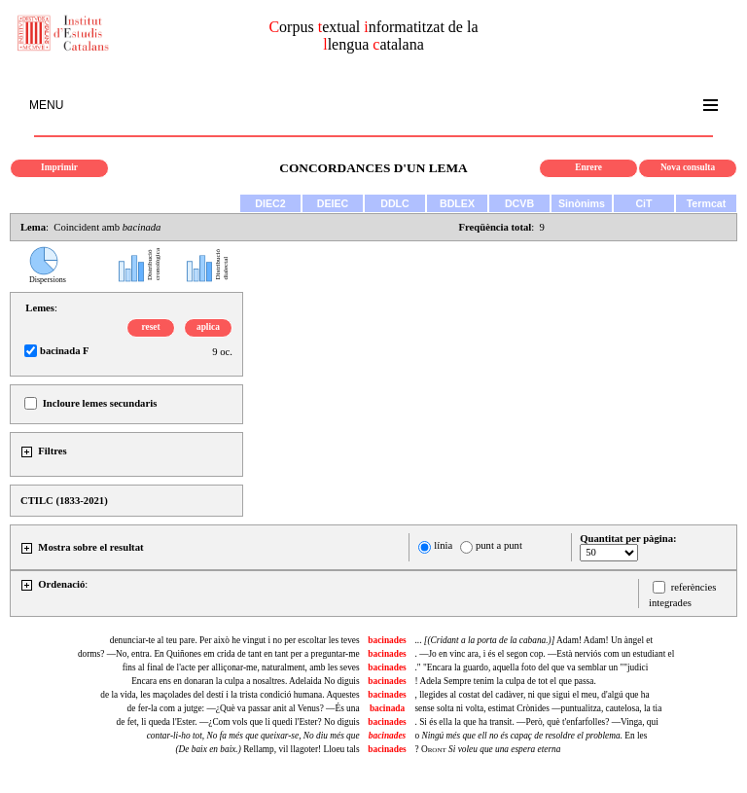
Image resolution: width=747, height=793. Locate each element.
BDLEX (457, 203)
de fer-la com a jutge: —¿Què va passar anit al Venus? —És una (243, 708)
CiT (643, 203)
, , (253, 735)
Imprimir (59, 167)
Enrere (588, 167)
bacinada (387, 708)
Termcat (707, 203)
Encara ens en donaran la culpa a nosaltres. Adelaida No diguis (245, 681)
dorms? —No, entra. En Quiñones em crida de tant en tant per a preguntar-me (219, 654)
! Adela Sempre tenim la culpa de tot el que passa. (504, 681)
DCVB (519, 203)
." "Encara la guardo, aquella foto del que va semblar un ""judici (531, 667)
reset (151, 327)
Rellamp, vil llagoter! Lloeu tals (267, 749)
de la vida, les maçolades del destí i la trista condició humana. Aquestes (229, 695)
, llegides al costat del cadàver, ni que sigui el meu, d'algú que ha (531, 695)
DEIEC (333, 203)
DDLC (394, 203)
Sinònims (581, 203)
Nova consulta (687, 167)
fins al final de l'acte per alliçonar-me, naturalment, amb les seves (241, 667)
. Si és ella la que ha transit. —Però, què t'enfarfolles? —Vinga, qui (536, 722)
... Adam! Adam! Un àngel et (533, 640)
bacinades (387, 640)
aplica (208, 327)
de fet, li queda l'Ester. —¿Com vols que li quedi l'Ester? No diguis (238, 722)
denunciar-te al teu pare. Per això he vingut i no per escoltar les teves (235, 640)
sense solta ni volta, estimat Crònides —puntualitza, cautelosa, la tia (537, 708)
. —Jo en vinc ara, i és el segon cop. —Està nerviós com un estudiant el (544, 654)
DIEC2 (270, 203)
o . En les (530, 735)
